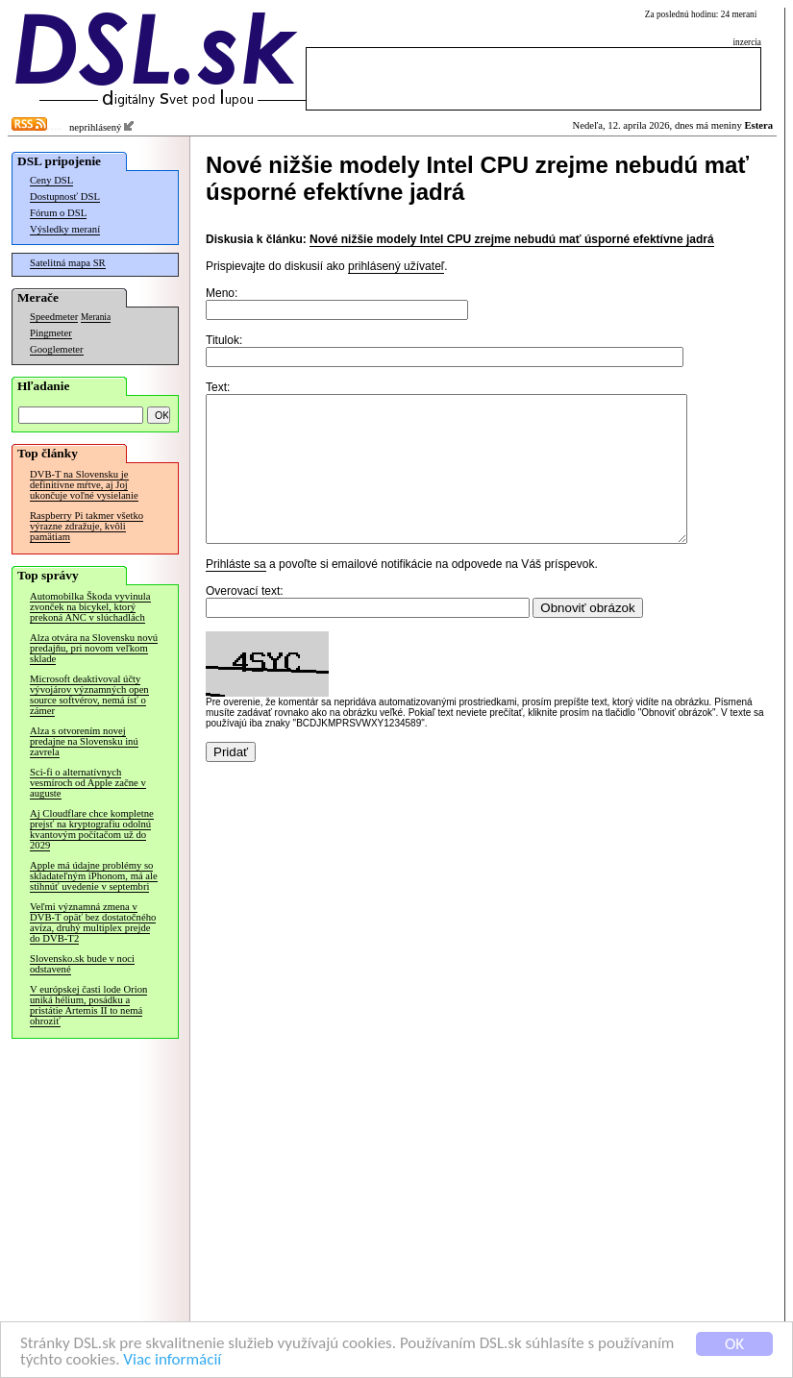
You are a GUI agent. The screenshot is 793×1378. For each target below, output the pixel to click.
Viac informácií (172, 1360)
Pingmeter (51, 333)
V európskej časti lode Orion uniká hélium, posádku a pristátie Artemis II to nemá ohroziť (88, 1005)
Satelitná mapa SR (68, 263)
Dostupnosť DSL (65, 196)
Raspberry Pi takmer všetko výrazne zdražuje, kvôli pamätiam (86, 526)
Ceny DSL (51, 180)
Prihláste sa (236, 593)
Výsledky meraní (65, 229)
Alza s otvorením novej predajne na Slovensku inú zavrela (84, 741)
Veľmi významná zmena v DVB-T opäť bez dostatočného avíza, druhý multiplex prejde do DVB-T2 (93, 922)
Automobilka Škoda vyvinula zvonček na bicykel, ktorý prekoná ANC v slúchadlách (90, 607)
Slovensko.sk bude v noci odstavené (82, 963)
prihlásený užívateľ (396, 266)
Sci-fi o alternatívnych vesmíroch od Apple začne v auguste (88, 783)
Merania (96, 317)
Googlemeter (57, 349)
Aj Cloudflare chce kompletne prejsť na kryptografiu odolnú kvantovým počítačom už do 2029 (92, 829)
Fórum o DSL (58, 213)
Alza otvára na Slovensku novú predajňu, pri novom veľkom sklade (94, 648)
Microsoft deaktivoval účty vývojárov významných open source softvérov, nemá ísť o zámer (89, 695)
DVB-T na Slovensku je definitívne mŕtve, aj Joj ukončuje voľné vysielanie (84, 485)
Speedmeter (54, 316)
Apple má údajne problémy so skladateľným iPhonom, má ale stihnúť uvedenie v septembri (94, 876)
